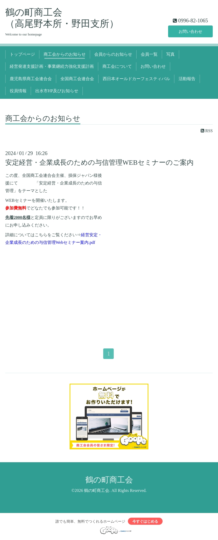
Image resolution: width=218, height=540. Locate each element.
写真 (170, 54)
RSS (207, 130)
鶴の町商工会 (109, 480)
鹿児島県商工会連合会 (31, 78)
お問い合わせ (190, 31)
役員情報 (18, 91)
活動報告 (187, 78)
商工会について (117, 66)
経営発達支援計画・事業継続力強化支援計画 (52, 66)
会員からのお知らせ (113, 54)
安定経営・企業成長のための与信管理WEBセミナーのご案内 (99, 162)
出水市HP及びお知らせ (56, 91)
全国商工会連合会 (77, 78)
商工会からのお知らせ (65, 54)
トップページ (22, 54)
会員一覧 (149, 54)
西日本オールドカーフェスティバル (136, 78)
